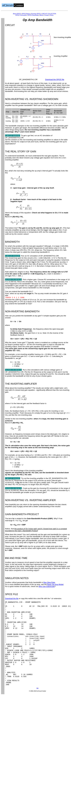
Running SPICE (36, 13)
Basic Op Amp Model (55, 584)
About (41, 15)
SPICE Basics (26, 13)
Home (52, 15)
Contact (46, 15)
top (37, 705)
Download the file (11, 598)
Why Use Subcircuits (47, 586)
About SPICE (17, 13)
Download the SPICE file (54, 80)
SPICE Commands (21, 15)
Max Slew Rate (49, 582)
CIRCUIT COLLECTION (49, 13)
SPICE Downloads (33, 15)
